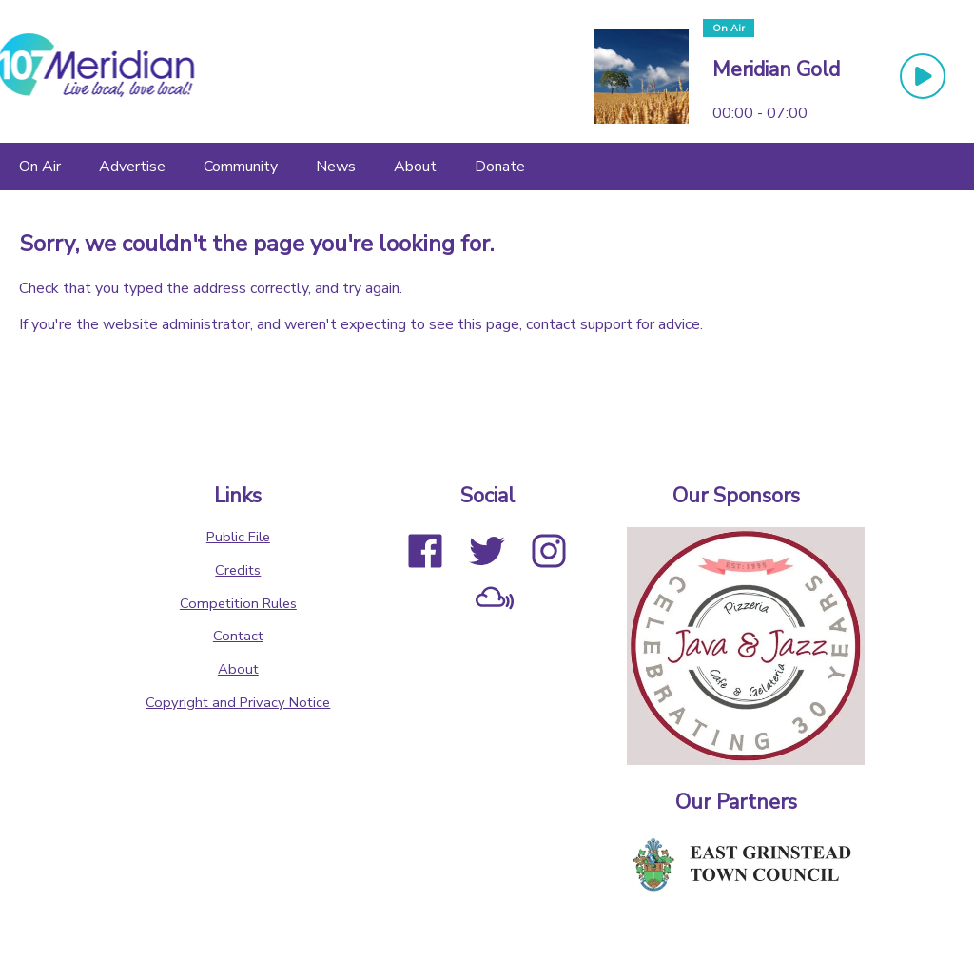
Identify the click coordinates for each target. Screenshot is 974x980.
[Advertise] (132, 166)
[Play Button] (922, 76)
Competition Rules (238, 603)
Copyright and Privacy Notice (238, 702)
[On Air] (40, 166)
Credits (238, 569)
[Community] (241, 166)
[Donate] (500, 166)
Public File (238, 536)
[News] (336, 166)
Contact (238, 635)
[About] (415, 166)
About (238, 668)
